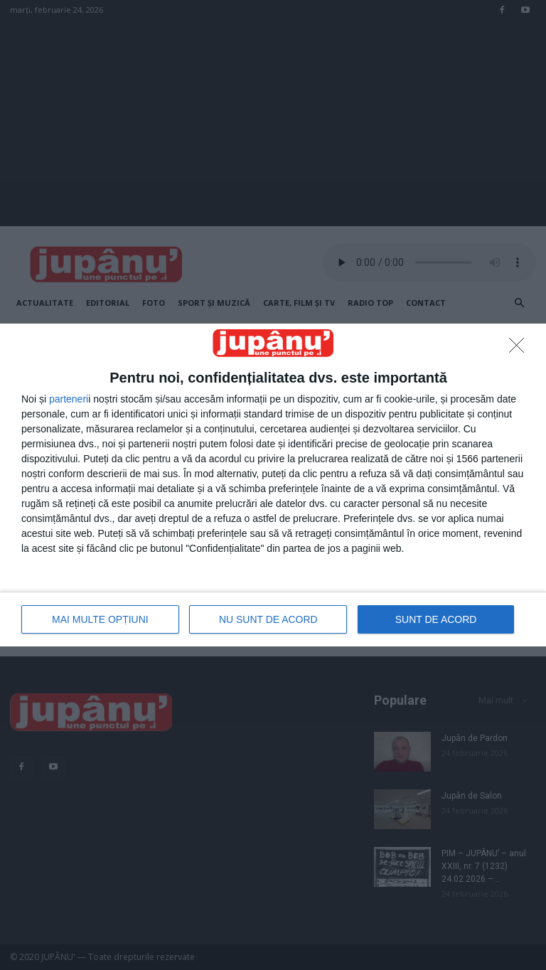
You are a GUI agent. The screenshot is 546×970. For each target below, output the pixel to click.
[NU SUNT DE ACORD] (520, 349)
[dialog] (273, 485)
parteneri (68, 399)
